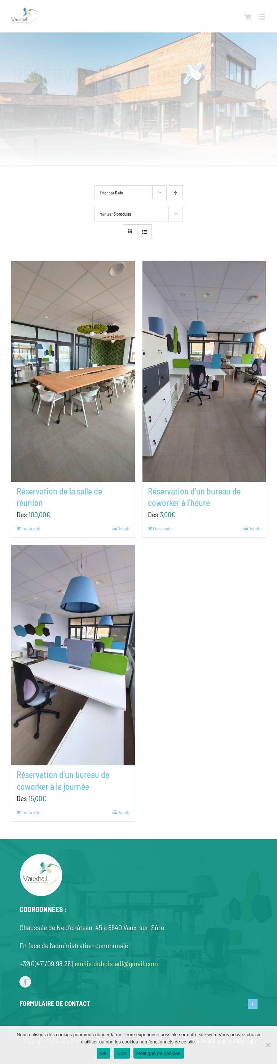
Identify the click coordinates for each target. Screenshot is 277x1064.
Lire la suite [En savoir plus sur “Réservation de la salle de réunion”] (31, 528)
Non (121, 1053)
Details (123, 528)
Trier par (111, 192)
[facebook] (25, 982)
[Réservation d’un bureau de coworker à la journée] (73, 655)
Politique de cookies (159, 1053)
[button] (138, 1004)
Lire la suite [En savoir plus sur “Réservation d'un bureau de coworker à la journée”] (31, 812)
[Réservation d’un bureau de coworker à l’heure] (204, 371)
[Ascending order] (176, 192)
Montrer (115, 213)
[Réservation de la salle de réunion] (73, 371)
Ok (103, 1053)
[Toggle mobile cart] (247, 17)
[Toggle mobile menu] (262, 17)
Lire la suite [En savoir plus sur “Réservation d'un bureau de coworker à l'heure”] (163, 528)
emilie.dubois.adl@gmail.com (116, 963)
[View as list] (144, 232)
